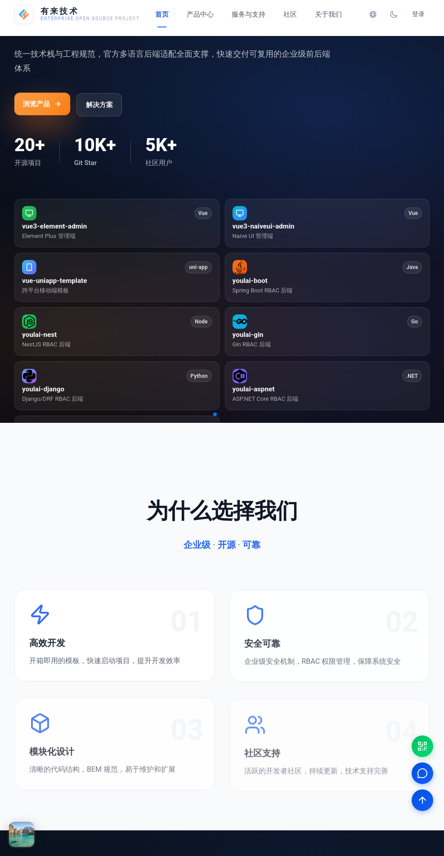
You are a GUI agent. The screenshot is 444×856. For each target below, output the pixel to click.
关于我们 (328, 14)
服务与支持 (248, 14)
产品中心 (200, 14)
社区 (290, 14)
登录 (418, 14)
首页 (162, 14)
